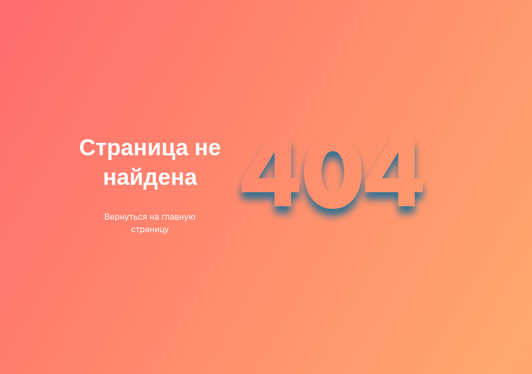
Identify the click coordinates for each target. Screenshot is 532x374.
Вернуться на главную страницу (150, 222)
